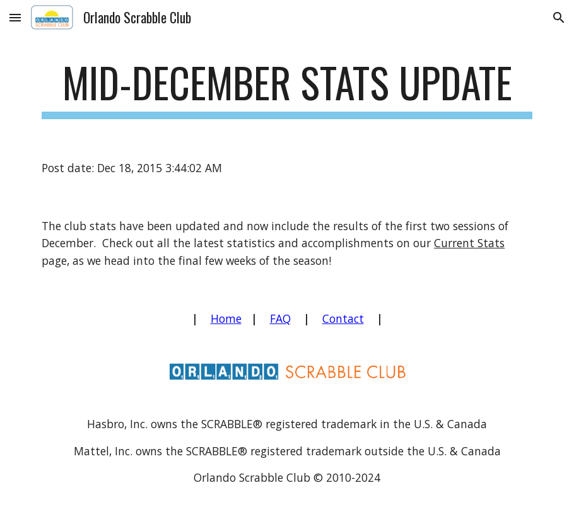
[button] (15, 17)
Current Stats (469, 242)
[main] (287, 88)
